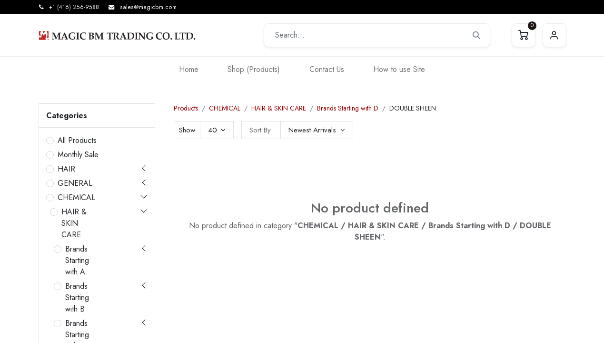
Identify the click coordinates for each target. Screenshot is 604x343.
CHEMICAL (76, 197)
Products (186, 108)
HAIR (66, 168)
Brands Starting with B (77, 297)
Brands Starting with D (347, 108)
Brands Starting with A (77, 260)
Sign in (554, 35)
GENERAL (75, 183)
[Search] (476, 35)
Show (187, 130)
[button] (316, 130)
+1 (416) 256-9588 (74, 7)
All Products (77, 140)
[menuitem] (188, 69)
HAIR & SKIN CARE (74, 223)
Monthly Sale (78, 154)
